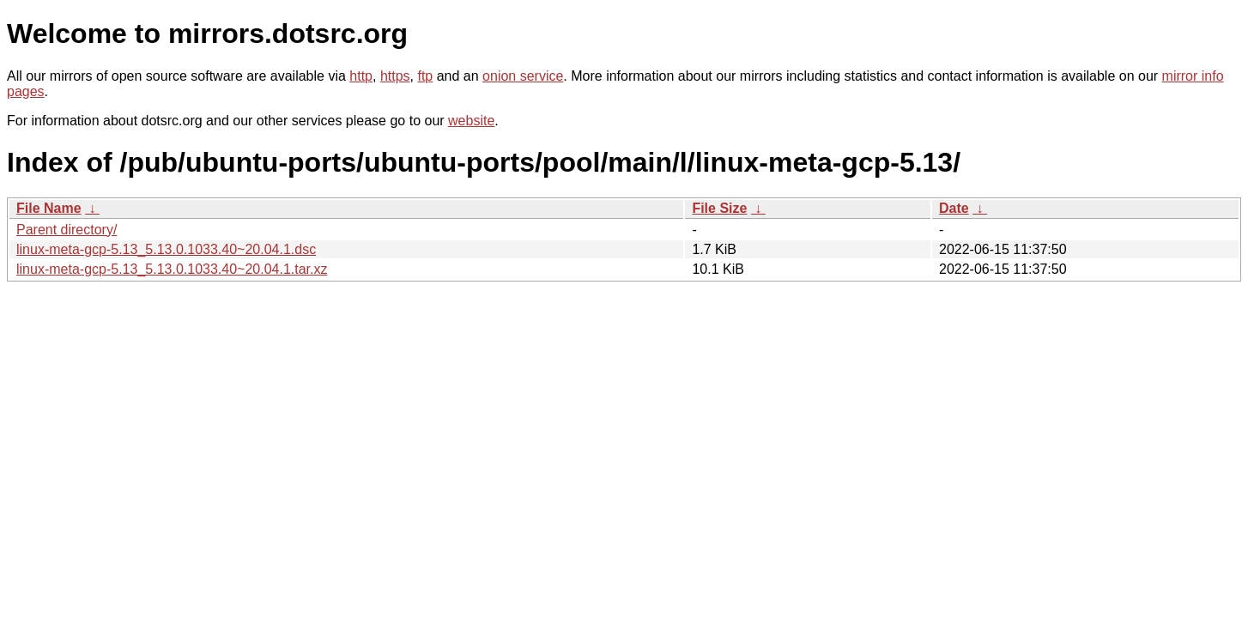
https (395, 76)
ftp (425, 76)
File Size (719, 208)
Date (954, 208)
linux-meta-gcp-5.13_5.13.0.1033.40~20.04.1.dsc (166, 249)
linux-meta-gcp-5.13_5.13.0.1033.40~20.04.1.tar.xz (171, 269)
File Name (49, 208)
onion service (522, 76)
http (361, 76)
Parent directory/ (66, 229)
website (471, 120)
